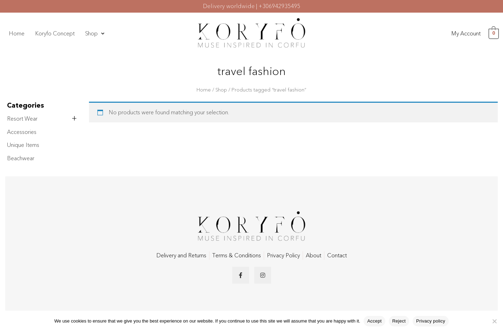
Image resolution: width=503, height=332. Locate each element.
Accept (374, 321)
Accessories (21, 132)
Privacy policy (430, 321)
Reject (399, 321)
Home (17, 34)
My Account (466, 34)
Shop (94, 34)
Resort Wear (22, 119)
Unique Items (23, 145)
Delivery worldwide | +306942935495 (251, 6)
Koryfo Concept (55, 34)
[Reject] (494, 321)
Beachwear (20, 158)
